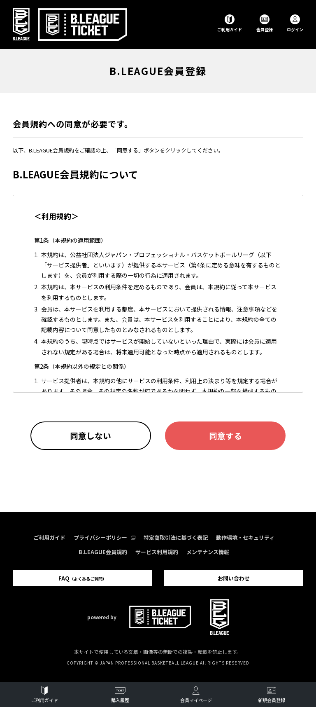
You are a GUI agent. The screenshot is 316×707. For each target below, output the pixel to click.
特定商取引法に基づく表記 (176, 537)
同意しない (90, 436)
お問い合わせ (234, 578)
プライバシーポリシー (104, 537)
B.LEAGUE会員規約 (103, 552)
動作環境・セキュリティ (245, 537)
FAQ (82, 578)
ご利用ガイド (49, 537)
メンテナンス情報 (207, 552)
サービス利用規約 (156, 552)
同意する (225, 436)
